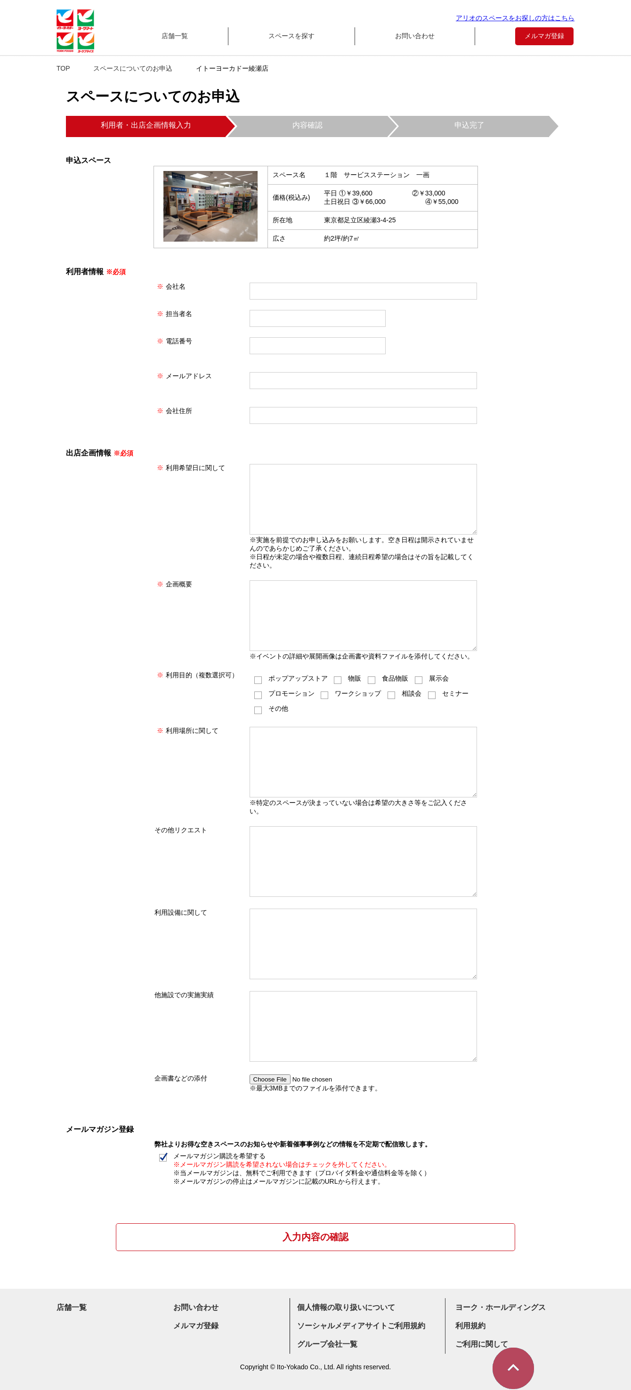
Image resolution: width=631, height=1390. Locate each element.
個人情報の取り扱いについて (346, 1307)
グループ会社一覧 (327, 1344)
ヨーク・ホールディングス (500, 1307)
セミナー (448, 693)
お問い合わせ (415, 36)
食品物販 (388, 678)
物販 (347, 678)
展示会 (432, 678)
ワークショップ (351, 693)
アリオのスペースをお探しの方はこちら (515, 18)
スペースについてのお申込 (132, 68)
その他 (271, 708)
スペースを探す (291, 36)
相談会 (404, 693)
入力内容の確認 (315, 1237)
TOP (63, 68)
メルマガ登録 (544, 36)
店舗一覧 (175, 36)
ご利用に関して (481, 1344)
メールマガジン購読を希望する (294, 1168)
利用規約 (470, 1326)
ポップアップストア (291, 678)
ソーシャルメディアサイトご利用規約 (361, 1326)
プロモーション (284, 693)
